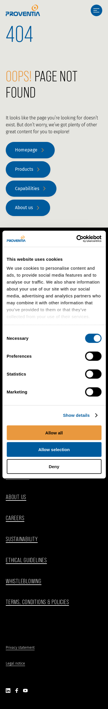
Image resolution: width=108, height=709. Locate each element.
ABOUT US (16, 496)
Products (24, 169)
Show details (76, 415)
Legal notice (15, 663)
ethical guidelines (26, 560)
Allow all (54, 432)
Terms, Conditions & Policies (37, 601)
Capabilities (27, 188)
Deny (54, 466)
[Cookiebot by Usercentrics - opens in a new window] (76, 239)
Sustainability (22, 539)
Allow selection (54, 449)
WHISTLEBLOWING (23, 581)
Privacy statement (20, 647)
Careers (15, 518)
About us (24, 207)
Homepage (26, 150)
